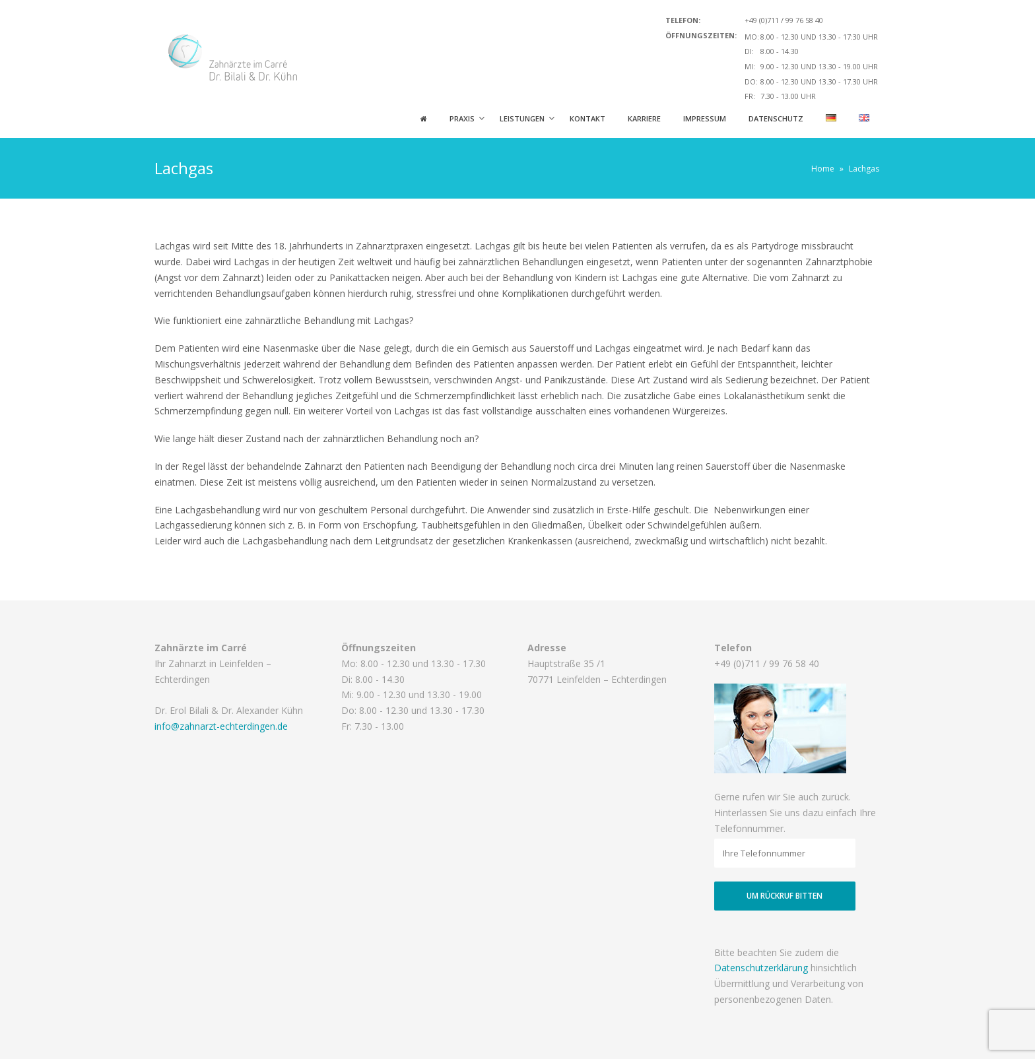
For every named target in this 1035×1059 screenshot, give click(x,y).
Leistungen (522, 118)
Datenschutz (776, 118)
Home (822, 168)
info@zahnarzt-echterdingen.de (221, 726)
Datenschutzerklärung (761, 967)
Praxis (462, 118)
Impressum (704, 118)
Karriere (644, 118)
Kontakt (587, 118)
